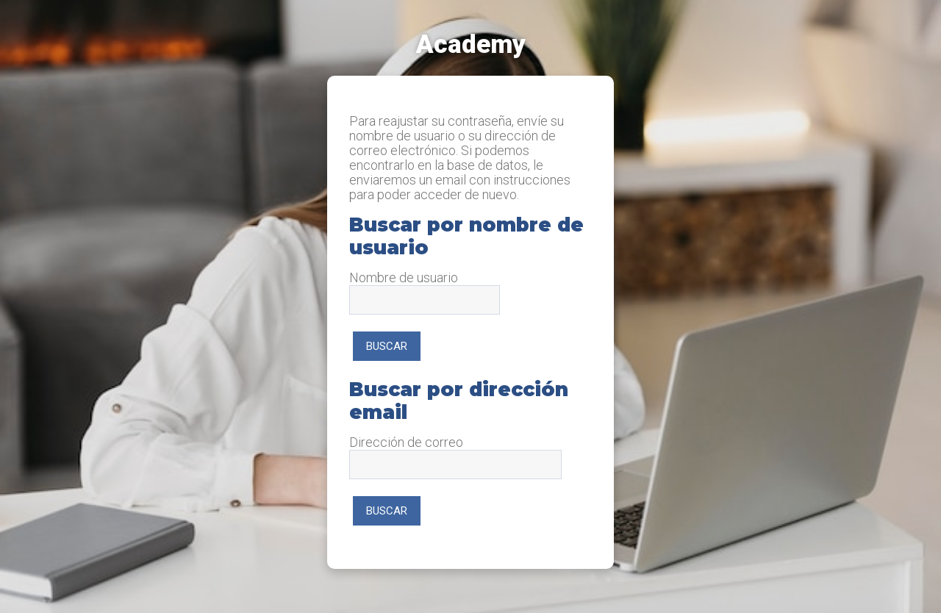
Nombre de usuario (403, 277)
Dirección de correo (406, 442)
